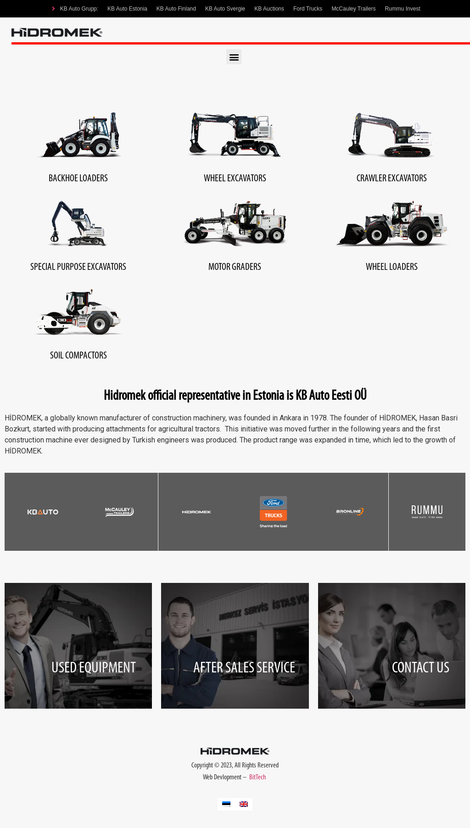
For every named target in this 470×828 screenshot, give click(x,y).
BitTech (258, 777)
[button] (233, 56)
